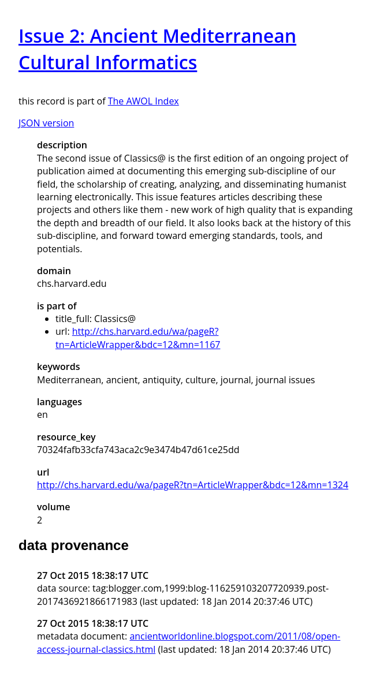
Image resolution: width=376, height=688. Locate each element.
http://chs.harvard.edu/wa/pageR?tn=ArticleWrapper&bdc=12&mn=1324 (192, 484)
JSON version (46, 123)
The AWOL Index (143, 101)
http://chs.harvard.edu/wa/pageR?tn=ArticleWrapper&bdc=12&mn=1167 (137, 337)
